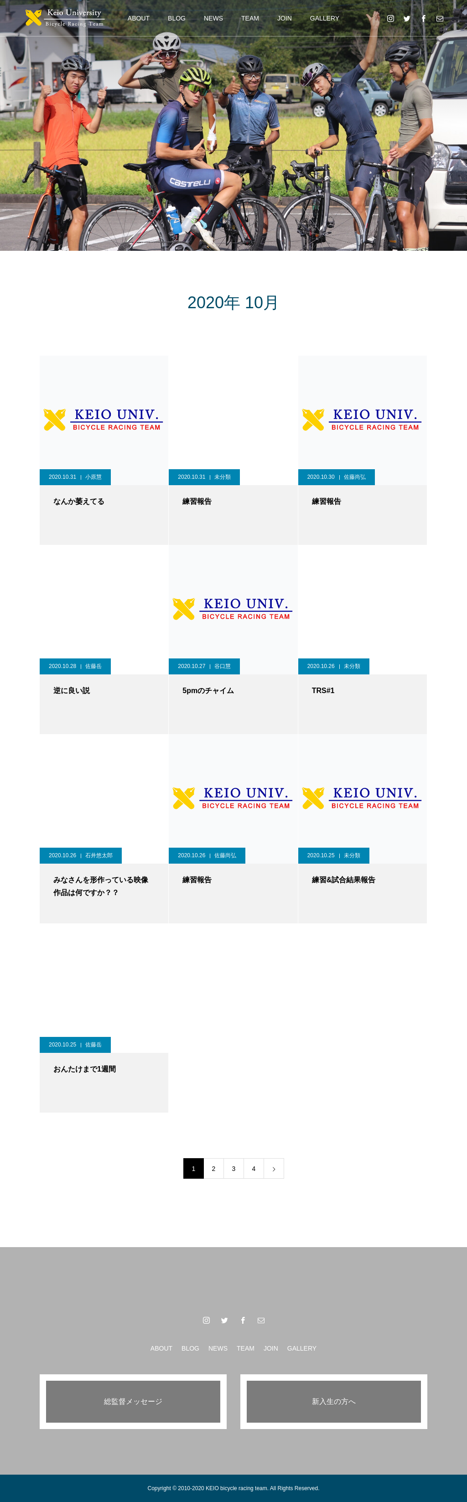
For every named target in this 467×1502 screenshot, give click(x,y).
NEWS (213, 18)
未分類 (222, 477)
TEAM (250, 18)
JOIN (284, 18)
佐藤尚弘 (355, 477)
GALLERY (324, 18)
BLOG (177, 18)
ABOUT (139, 18)
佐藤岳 (93, 666)
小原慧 (93, 477)
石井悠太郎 (99, 855)
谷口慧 (222, 666)
